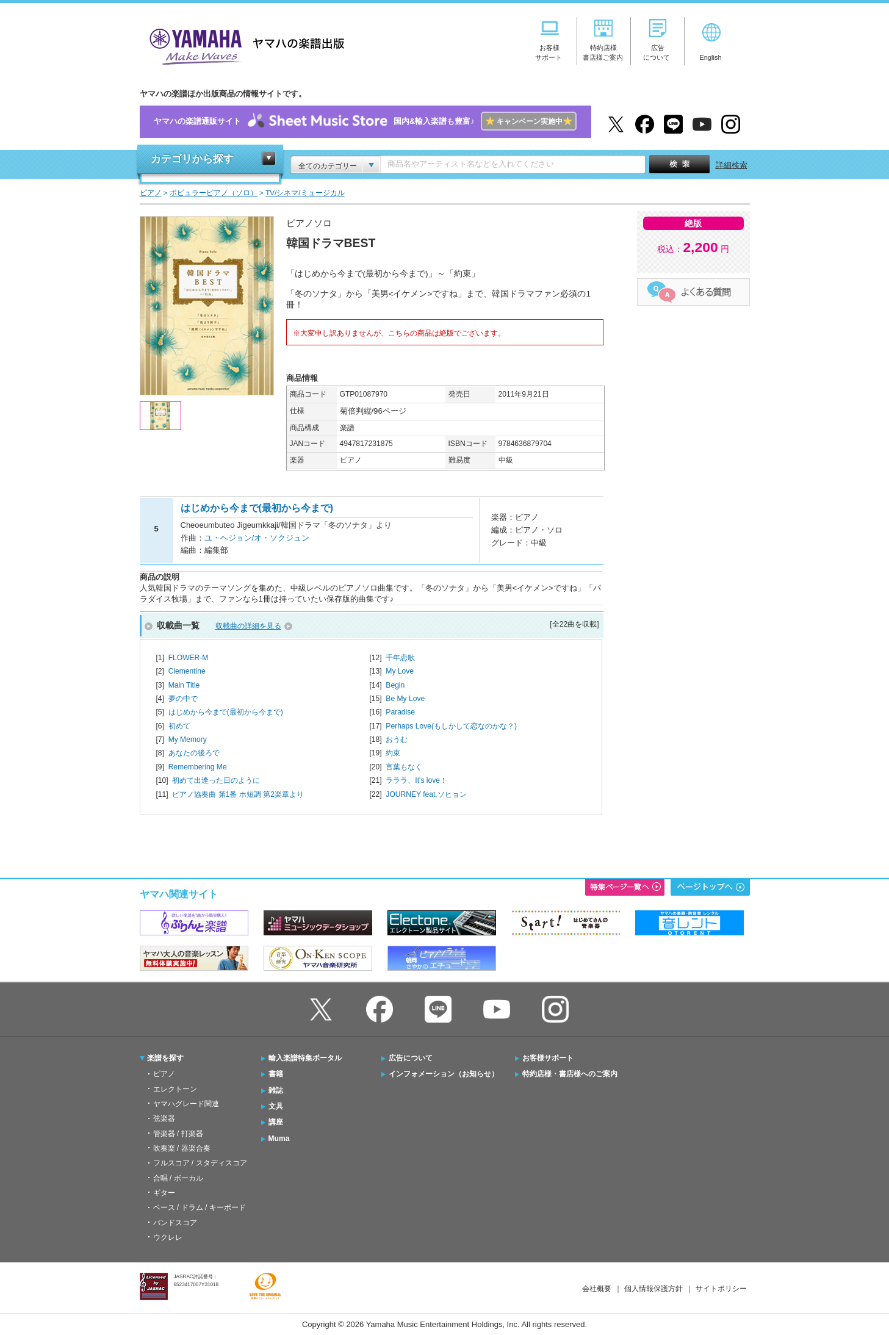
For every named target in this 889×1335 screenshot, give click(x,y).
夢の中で (183, 698)
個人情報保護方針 (653, 1288)
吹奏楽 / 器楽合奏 (182, 1148)
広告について (411, 1058)
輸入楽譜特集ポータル (305, 1058)
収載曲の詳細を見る (248, 626)
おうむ (397, 739)
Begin (395, 685)
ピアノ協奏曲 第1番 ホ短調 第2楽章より (238, 794)
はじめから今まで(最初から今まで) (225, 712)
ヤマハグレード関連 (186, 1103)
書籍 (275, 1074)
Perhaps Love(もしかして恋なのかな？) (451, 726)
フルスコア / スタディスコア (200, 1163)
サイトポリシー (721, 1288)
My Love (400, 671)
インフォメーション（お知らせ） (443, 1074)
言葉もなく (404, 767)
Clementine (187, 671)
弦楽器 (164, 1118)
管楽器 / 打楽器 (178, 1133)
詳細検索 (731, 165)
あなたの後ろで (194, 753)
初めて (179, 726)
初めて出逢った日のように (216, 780)
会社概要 (596, 1288)
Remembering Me (197, 767)
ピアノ (164, 1074)
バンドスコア (175, 1222)
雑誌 (275, 1090)
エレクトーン (175, 1089)
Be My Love (405, 698)
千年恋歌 (400, 657)
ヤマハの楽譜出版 (243, 44)
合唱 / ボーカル (178, 1178)
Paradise (400, 712)
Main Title (184, 685)
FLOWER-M (188, 657)
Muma (279, 1138)
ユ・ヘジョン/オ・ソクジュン (257, 537)
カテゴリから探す (192, 159)
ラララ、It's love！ (416, 780)
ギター (164, 1193)
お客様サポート (548, 1058)
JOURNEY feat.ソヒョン (426, 794)
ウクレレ (167, 1237)
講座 (275, 1122)
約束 (393, 753)
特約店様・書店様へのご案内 (569, 1074)
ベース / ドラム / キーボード (199, 1207)
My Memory (187, 739)
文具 (275, 1106)
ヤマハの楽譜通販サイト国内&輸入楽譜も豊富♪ (365, 122)
